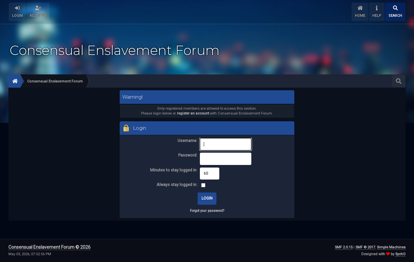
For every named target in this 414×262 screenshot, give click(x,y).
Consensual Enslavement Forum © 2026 (49, 247)
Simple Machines (391, 247)
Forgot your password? (207, 211)
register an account (193, 113)
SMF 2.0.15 (344, 247)
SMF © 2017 (365, 247)
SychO (400, 254)
